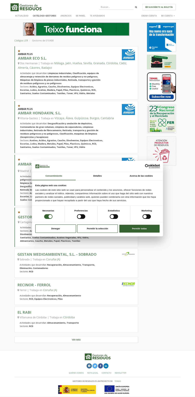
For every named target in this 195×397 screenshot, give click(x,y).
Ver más (76, 339)
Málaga (59, 63)
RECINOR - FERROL (34, 284)
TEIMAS (118, 381)
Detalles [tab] (97, 176)
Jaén (68, 63)
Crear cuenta (149, 15)
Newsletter (120, 373)
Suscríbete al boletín (159, 7)
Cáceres (35, 68)
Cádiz (122, 63)
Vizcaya (59, 118)
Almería (23, 68)
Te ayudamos (97, 15)
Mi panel (80, 15)
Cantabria (107, 118)
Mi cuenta (168, 15)
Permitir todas (139, 228)
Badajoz (46, 68)
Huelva (77, 63)
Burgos (94, 118)
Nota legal (92, 373)
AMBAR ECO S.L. (32, 58)
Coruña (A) (53, 259)
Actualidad (21, 15)
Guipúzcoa (81, 118)
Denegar (55, 228)
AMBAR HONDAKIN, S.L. (39, 113)
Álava (69, 118)
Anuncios (65, 15)
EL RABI (24, 312)
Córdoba (112, 63)
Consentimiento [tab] (53, 176)
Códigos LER (21, 40)
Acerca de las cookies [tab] (141, 176)
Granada (99, 63)
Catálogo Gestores (44, 15)
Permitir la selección (97, 228)
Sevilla (87, 63)
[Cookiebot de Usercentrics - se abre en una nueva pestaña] (147, 166)
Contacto (106, 373)
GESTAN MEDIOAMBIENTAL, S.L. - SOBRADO (56, 254)
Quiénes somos (76, 373)
